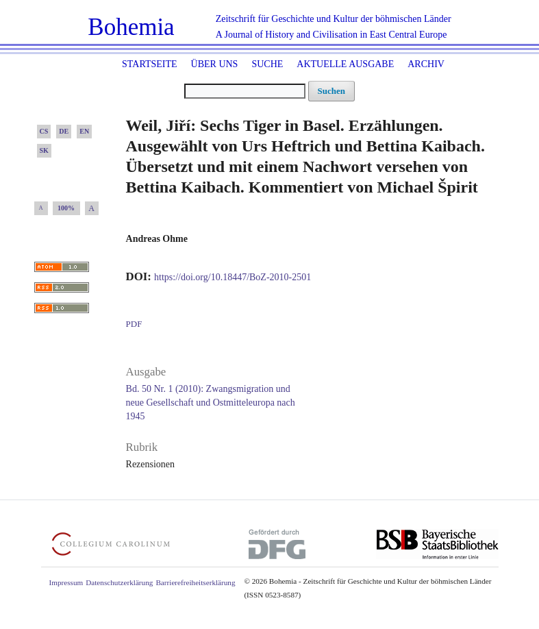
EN (84, 131)
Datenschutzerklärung (119, 582)
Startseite (149, 64)
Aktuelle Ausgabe (345, 64)
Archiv (426, 64)
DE (63, 131)
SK (44, 150)
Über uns (214, 64)
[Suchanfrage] (244, 91)
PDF (134, 324)
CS (44, 131)
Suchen (331, 91)
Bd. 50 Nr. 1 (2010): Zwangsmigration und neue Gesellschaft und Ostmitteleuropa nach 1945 (210, 402)
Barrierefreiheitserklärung (195, 582)
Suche (267, 64)
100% (66, 208)
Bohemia (131, 27)
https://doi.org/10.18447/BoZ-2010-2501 (232, 277)
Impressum (66, 582)
